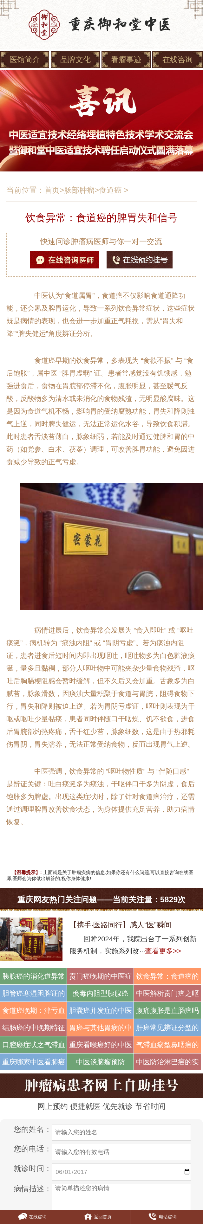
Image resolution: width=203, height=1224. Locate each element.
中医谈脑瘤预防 (100, 1062)
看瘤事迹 (126, 59)
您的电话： (33, 1148)
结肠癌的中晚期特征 (33, 1028)
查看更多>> (163, 951)
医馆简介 (25, 59)
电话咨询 (162, 1216)
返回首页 (97, 1216)
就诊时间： (33, 1168)
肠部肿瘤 (79, 190)
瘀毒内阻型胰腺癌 (100, 993)
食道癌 (110, 190)
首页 (52, 190)
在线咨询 (177, 59)
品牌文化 (75, 59)
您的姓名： (33, 1129)
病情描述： (33, 1188)
